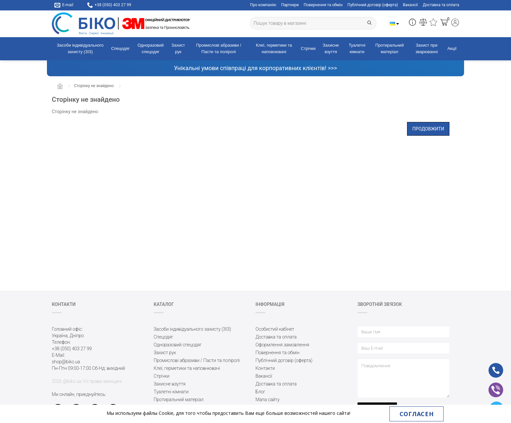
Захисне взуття (331, 48)
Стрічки (308, 48)
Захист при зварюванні (427, 48)
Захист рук (178, 48)
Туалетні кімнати (357, 48)
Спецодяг (120, 48)
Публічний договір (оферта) (372, 5)
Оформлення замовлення (282, 344)
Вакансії (410, 5)
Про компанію (263, 5)
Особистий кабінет (275, 329)
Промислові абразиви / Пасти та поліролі (218, 48)
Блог (260, 391)
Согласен (416, 414)
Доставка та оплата (441, 5)
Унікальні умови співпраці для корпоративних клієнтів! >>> (255, 68)
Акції (452, 48)
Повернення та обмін (323, 5)
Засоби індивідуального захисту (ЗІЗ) (80, 48)
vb (491, 385)
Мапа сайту (268, 399)
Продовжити (428, 128)
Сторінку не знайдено (94, 85)
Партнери (290, 5)
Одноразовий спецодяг (151, 48)
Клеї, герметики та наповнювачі (274, 48)
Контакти (265, 368)
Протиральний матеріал (389, 48)
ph (491, 366)
